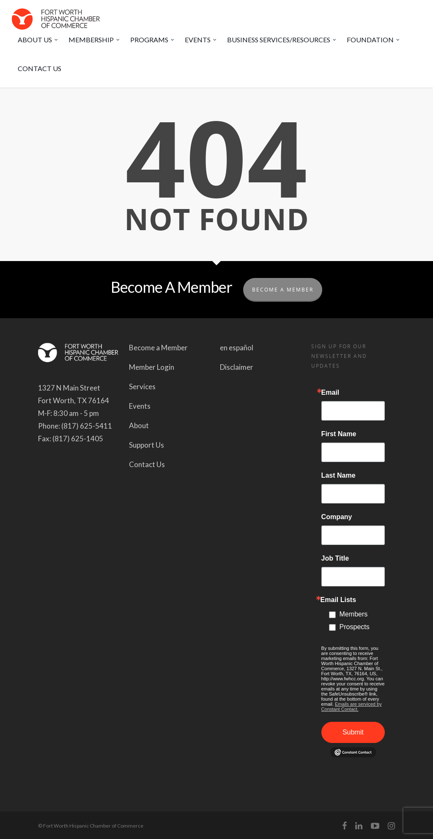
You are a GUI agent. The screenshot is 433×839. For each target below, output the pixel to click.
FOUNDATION (373, 39)
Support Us (146, 444)
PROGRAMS (152, 39)
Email (330, 392)
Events (140, 406)
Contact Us (147, 464)
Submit (353, 732)
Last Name (338, 475)
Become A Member (282, 289)
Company (336, 517)
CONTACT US (39, 68)
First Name (338, 434)
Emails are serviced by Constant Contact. (351, 706)
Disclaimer (236, 367)
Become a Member (158, 347)
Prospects (355, 626)
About (139, 425)
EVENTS (201, 39)
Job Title (335, 558)
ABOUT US (38, 39)
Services (142, 386)
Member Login (151, 367)
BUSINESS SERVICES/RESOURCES (282, 39)
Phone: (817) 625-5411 (75, 425)
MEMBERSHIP (95, 39)
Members (354, 614)
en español (236, 347)
